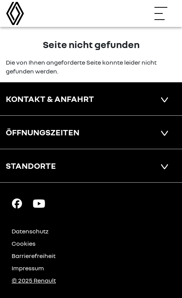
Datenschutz (30, 231)
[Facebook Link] (17, 203)
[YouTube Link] (39, 203)
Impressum (28, 268)
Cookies (23, 243)
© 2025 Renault (34, 280)
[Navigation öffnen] (164, 13)
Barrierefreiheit (34, 256)
